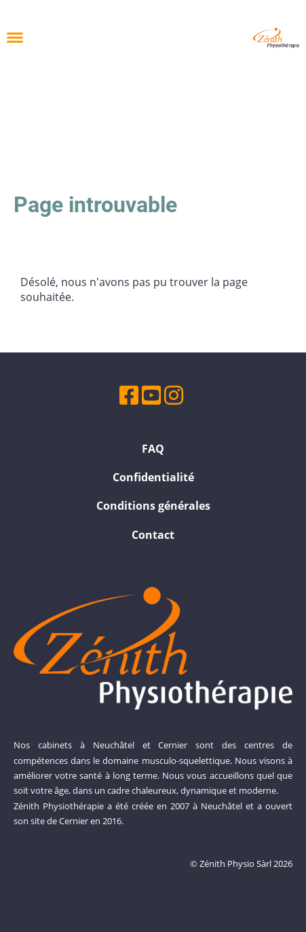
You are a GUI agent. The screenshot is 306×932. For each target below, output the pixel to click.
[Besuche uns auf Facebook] (128, 394)
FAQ (153, 448)
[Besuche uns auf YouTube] (151, 394)
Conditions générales (153, 505)
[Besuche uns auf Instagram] (173, 394)
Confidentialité (153, 477)
